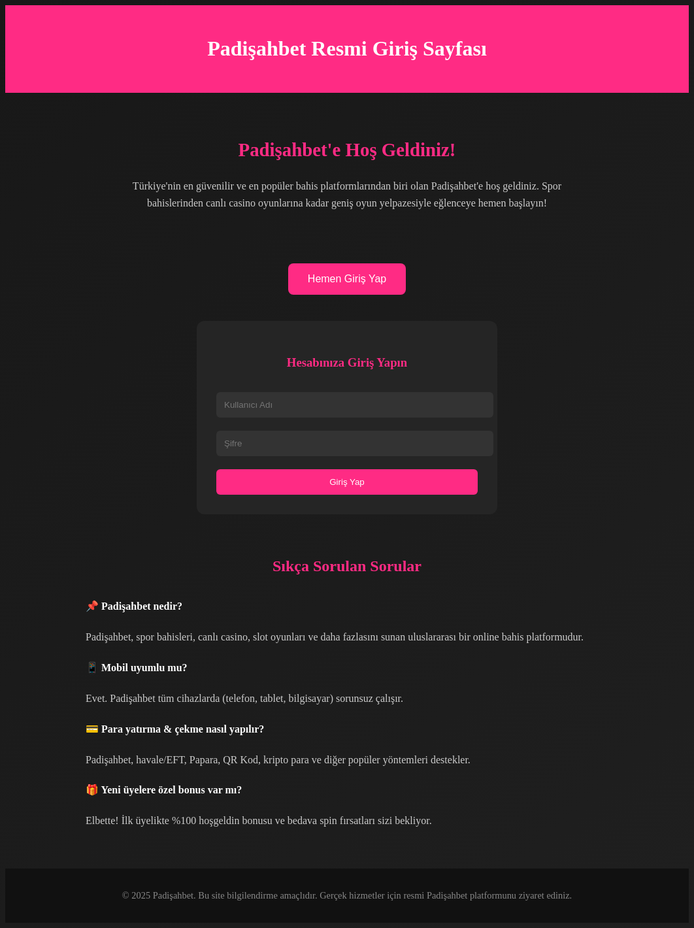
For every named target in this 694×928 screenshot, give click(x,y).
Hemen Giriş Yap (347, 278)
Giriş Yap (347, 482)
